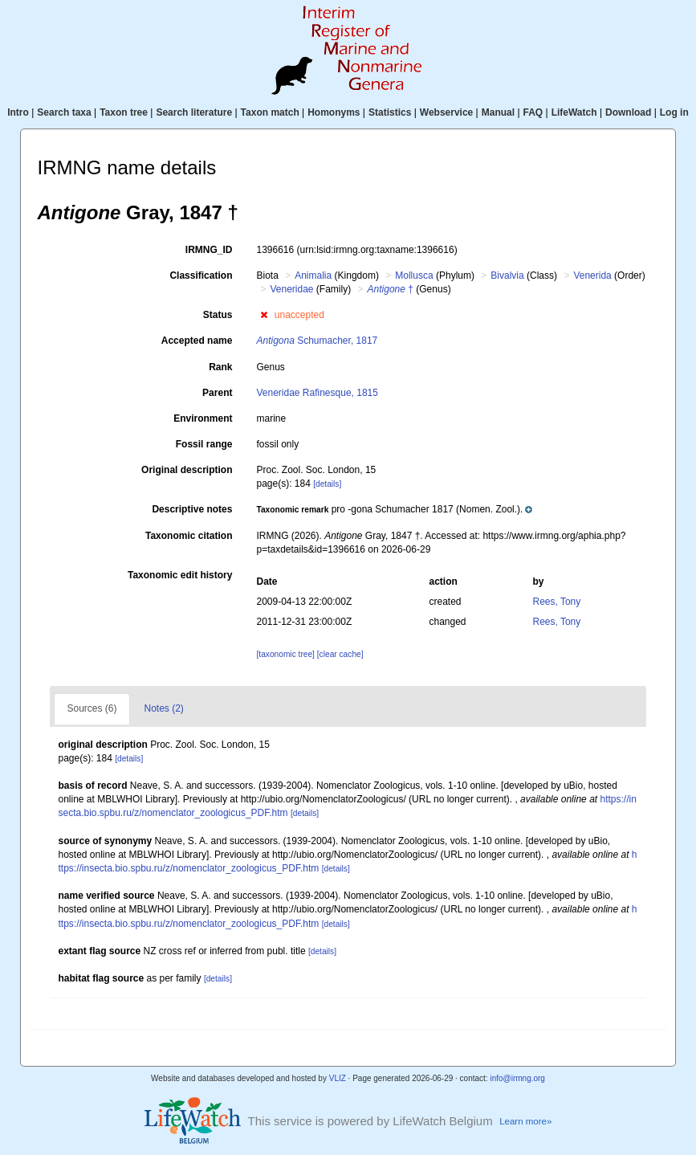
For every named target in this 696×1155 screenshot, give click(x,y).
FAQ (533, 112)
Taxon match (270, 112)
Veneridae (291, 289)
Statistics (389, 112)
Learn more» (525, 1121)
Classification (200, 275)
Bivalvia (506, 275)
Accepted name (197, 340)
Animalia (313, 275)
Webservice (447, 112)
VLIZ (337, 1078)
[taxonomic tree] (286, 654)
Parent (217, 392)
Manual (498, 112)
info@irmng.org (517, 1078)
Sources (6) (91, 708)
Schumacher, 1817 (316, 340)
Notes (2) (164, 708)
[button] (263, 315)
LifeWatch (574, 112)
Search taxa (64, 112)
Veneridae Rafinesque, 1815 (316, 392)
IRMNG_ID (209, 249)
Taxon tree (124, 112)
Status (218, 314)
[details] (327, 484)
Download (628, 112)
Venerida (592, 275)
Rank (220, 367)
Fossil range (204, 444)
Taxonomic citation (188, 535)
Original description (186, 469)
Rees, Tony (556, 601)
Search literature (194, 112)
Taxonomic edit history (180, 575)
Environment (202, 418)
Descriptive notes (192, 509)
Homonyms (333, 112)
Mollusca (414, 275)
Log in (674, 112)
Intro (18, 112)
